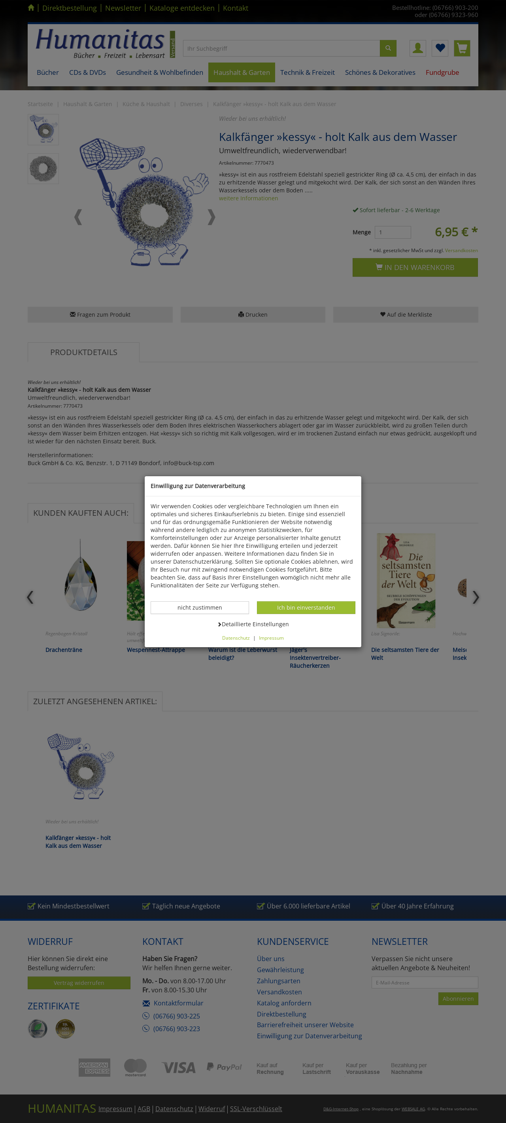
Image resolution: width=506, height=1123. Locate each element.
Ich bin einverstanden (306, 607)
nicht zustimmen (204, 607)
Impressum (271, 638)
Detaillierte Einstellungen (253, 624)
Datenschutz (236, 638)
